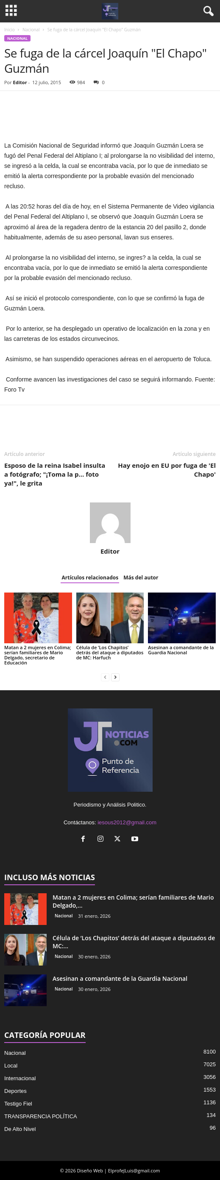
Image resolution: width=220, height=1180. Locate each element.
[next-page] (115, 676)
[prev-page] (105, 676)
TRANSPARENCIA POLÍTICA (40, 1116)
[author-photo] (110, 522)
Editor (20, 82)
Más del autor (140, 577)
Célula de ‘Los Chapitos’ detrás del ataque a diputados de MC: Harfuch (110, 652)
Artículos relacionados (89, 577)
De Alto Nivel (20, 1129)
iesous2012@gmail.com (126, 822)
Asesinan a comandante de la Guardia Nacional (181, 650)
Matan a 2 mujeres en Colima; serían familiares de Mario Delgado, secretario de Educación (37, 655)
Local (10, 1065)
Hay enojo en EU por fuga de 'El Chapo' (167, 469)
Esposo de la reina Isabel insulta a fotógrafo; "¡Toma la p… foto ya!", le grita (54, 474)
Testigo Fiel (18, 1103)
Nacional (31, 30)
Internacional (20, 1078)
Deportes (15, 1091)
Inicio (9, 30)
